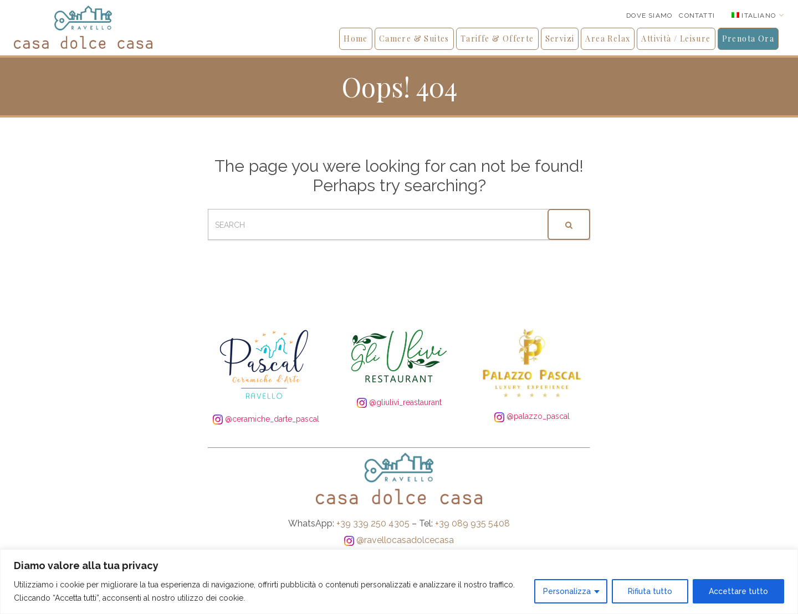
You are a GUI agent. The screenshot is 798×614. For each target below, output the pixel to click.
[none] (758, 15)
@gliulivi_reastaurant (399, 402)
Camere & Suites (414, 38)
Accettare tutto (738, 591)
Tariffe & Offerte (497, 38)
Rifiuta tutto (650, 591)
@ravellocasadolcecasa (399, 540)
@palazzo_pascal (532, 416)
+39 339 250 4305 (373, 523)
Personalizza (567, 591)
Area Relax (607, 38)
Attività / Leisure (675, 38)
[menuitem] (758, 15)
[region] (399, 581)
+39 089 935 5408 (472, 523)
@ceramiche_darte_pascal (266, 419)
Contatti (697, 15)
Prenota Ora (748, 38)
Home (356, 38)
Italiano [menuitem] (758, 15)
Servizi (560, 38)
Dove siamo (649, 15)
